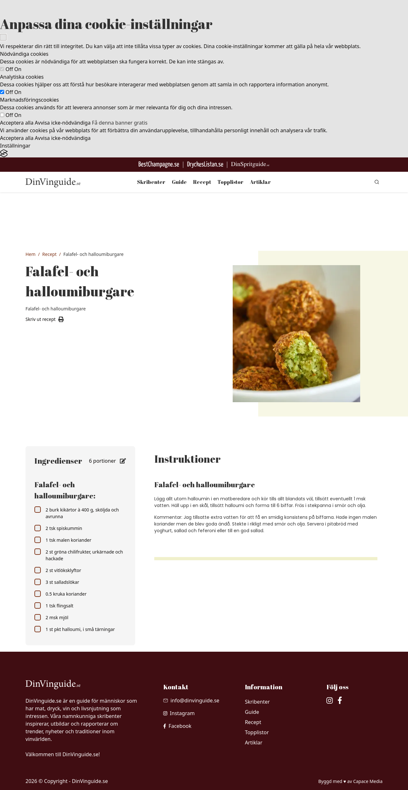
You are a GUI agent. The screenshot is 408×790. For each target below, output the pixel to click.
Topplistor (230, 181)
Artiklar (260, 181)
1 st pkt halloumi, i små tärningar (74, 629)
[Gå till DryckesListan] (205, 164)
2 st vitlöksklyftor (57, 570)
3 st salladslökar (56, 582)
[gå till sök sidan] (376, 182)
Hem (30, 254)
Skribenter (151, 181)
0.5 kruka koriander (60, 594)
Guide (179, 181)
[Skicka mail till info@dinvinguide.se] (191, 700)
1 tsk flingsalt (53, 605)
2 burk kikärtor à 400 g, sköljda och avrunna (76, 512)
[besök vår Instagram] (179, 713)
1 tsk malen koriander (62, 540)
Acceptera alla (16, 122)
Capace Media (367, 781)
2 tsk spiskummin (58, 528)
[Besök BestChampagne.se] (159, 164)
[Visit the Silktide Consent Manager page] (204, 153)
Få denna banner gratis (119, 122)
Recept (202, 181)
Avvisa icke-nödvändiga (63, 122)
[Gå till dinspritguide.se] (250, 164)
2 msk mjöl (51, 617)
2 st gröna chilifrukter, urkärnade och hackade (78, 555)
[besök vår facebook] (177, 726)
